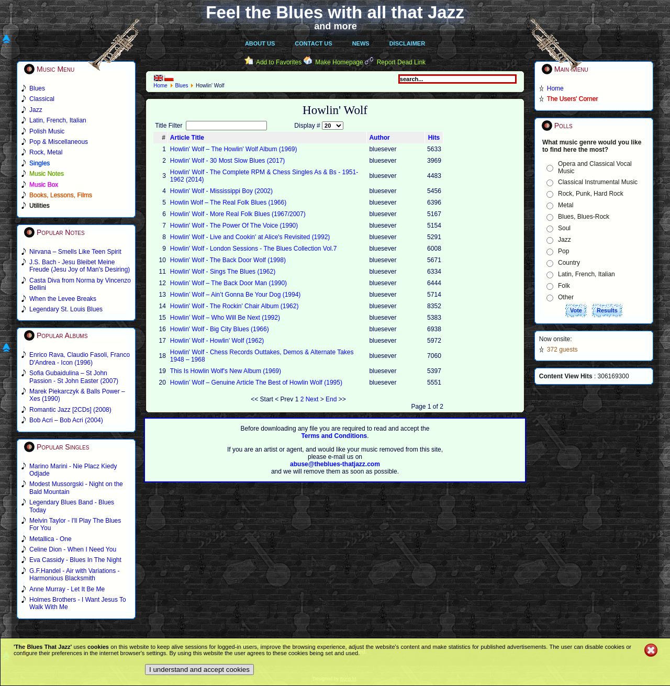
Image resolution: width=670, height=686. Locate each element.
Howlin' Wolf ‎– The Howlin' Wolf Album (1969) (233, 149)
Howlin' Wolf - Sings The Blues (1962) (222, 271)
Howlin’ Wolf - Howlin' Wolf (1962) (217, 340)
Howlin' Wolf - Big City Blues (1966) (219, 329)
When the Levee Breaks (62, 298)
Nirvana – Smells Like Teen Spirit (75, 251)
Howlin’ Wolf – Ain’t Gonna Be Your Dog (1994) (235, 294)
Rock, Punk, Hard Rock (590, 193)
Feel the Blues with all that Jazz (335, 12)
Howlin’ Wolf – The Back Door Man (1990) (228, 283)
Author (379, 137)
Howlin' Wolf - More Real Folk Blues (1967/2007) (238, 214)
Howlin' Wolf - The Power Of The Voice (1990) (234, 225)
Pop (563, 251)
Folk (564, 285)
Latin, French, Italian (586, 274)
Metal (565, 205)
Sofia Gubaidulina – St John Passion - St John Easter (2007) (73, 376)
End (331, 399)
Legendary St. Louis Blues (66, 309)
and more (335, 26)
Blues (181, 85)
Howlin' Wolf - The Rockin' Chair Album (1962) (234, 306)
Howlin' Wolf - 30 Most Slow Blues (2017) (227, 160)
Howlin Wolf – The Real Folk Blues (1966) (228, 202)
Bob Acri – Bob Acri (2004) (66, 420)
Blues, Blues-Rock (583, 216)
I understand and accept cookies (199, 669)
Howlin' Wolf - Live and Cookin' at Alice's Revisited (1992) (250, 237)
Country (569, 262)
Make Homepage (339, 62)
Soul (564, 228)
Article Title (187, 137)
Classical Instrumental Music (598, 182)
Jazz (564, 239)
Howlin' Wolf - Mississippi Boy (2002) (221, 191)
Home (160, 85)
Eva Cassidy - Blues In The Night (75, 560)
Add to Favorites (279, 62)
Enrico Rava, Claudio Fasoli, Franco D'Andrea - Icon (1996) (79, 358)
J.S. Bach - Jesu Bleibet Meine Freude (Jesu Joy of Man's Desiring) (79, 265)
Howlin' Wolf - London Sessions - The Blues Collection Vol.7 (253, 248)
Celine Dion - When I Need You (72, 549)
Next (312, 399)
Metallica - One (50, 539)
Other (566, 297)
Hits (434, 137)
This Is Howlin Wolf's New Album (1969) (225, 371)
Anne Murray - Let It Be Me (67, 589)
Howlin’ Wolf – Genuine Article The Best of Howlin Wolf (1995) (256, 382)
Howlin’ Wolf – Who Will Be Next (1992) (225, 317)
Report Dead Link (401, 62)
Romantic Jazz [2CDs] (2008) (70, 409)
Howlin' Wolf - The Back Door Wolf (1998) (228, 260)
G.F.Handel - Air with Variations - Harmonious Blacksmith (74, 574)
